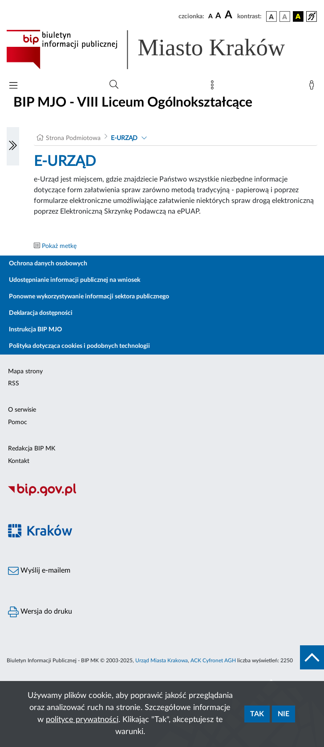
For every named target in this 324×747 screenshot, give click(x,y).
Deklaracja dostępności (41, 313)
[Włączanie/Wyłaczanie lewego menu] (13, 146)
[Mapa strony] (214, 87)
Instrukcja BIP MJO (35, 329)
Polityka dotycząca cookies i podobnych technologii (79, 346)
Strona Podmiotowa (73, 138)
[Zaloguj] (313, 87)
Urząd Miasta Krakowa (161, 660)
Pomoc (17, 422)
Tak (257, 714)
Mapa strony (25, 371)
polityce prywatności (82, 720)
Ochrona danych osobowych (48, 263)
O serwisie (22, 410)
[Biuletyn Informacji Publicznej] (162, 495)
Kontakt (18, 461)
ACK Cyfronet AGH (213, 660)
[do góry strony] (312, 657)
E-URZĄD (124, 138)
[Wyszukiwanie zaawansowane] (113, 84)
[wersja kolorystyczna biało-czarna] (285, 16)
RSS (13, 383)
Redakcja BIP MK (31, 449)
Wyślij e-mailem (39, 570)
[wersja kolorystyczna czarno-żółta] (298, 16)
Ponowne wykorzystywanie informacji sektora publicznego (89, 296)
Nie (283, 714)
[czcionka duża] (229, 15)
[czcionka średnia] (218, 16)
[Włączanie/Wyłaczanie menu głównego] (13, 86)
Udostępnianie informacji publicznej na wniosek (74, 280)
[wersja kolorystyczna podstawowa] (271, 16)
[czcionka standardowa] (210, 16)
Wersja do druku (40, 612)
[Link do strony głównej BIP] (158, 49)
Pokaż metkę (59, 246)
